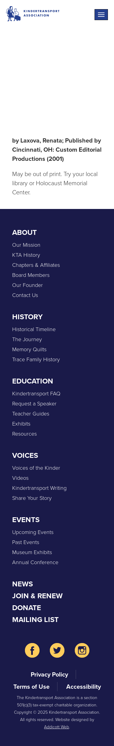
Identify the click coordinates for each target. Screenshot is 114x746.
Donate (26, 607)
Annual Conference (35, 562)
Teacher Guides (30, 414)
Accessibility (83, 686)
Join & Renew (37, 595)
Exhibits (21, 424)
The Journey (27, 339)
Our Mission (26, 245)
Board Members (31, 275)
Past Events (25, 542)
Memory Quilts (29, 349)
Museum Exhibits (32, 552)
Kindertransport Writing (39, 488)
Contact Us (25, 295)
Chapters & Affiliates (36, 265)
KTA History (26, 255)
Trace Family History (36, 359)
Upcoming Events (33, 532)
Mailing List (35, 619)
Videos (20, 478)
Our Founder (27, 285)
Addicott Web (56, 727)
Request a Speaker (34, 404)
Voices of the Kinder (36, 468)
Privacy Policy (49, 674)
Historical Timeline (34, 329)
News (22, 583)
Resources (24, 434)
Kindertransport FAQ (36, 394)
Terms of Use (31, 686)
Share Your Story (32, 498)
